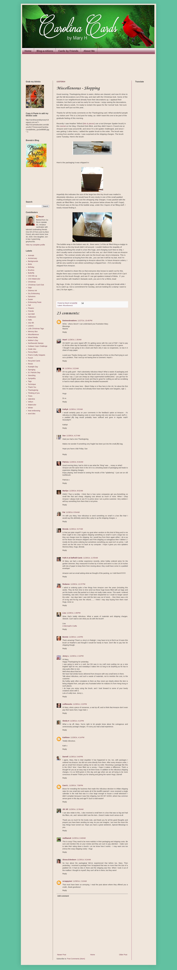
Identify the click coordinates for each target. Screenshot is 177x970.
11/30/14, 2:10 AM (80, 881)
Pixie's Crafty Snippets (36, 355)
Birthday (31, 267)
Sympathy (32, 378)
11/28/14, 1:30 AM (74, 340)
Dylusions (32, 296)
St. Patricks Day (34, 372)
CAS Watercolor (34, 279)
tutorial (63, 126)
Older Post (123, 955)
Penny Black (33, 352)
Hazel (64, 340)
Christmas (32, 282)
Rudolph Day (33, 367)
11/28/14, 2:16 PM (76, 656)
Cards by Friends (68, 51)
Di (63, 368)
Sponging (31, 370)
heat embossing (34, 411)
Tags (30, 381)
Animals (31, 255)
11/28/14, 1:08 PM (73, 613)
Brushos (31, 270)
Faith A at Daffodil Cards (72, 558)
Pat (63, 512)
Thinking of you (34, 393)
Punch (30, 358)
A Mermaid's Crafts (69, 626)
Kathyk (65, 409)
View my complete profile (35, 245)
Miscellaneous (68, 305)
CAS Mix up (32, 276)
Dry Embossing (34, 293)
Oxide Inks (32, 349)
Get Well (31, 314)
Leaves (31, 326)
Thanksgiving (33, 390)
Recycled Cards (34, 361)
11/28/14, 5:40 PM (76, 757)
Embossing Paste (34, 302)
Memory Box (33, 331)
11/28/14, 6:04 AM (76, 462)
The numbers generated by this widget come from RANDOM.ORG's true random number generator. (35, 184)
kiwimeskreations (69, 321)
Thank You (32, 387)
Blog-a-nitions (45, 51)
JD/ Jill (65, 809)
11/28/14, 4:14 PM (77, 737)
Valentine (31, 399)
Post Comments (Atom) (76, 959)
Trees (30, 396)
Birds (30, 264)
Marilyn (65, 491)
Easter (30, 299)
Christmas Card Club (36, 285)
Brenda (65, 529)
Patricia (65, 462)
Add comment (63, 896)
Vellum (30, 402)
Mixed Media (33, 337)
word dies (31, 414)
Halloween (32, 317)
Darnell (65, 757)
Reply (64, 332)
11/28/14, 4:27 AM (73, 436)
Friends (31, 311)
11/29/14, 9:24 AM (84, 860)
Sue (64, 436)
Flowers (31, 308)
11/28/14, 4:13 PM (77, 721)
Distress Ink (32, 291)
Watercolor (32, 405)
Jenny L (65, 656)
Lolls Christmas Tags (36, 329)
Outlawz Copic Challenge (37, 346)
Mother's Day (33, 340)
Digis (30, 288)
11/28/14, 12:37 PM (77, 584)
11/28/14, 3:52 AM (76, 409)
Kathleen (66, 737)
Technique (32, 384)
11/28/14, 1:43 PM (76, 637)
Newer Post (61, 955)
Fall (29, 305)
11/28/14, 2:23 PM (80, 704)
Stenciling (32, 375)
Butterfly (31, 273)
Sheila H (65, 721)
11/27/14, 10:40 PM (85, 321)
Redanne (66, 584)
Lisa (64, 613)
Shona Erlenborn (69, 860)
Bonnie (65, 637)
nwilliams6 (66, 838)
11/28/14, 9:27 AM (76, 529)
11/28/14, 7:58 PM (76, 785)
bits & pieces (88, 123)
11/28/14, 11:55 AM (90, 558)
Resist (30, 364)
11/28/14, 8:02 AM (76, 491)
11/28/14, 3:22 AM (72, 368)
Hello (30, 320)
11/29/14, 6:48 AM (79, 838)
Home (28, 51)
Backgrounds (33, 261)
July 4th (31, 323)
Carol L (65, 785)
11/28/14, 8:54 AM (73, 512)
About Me (89, 51)
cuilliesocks (67, 704)
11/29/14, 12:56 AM (76, 809)
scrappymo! (67, 881)
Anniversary (32, 258)
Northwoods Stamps (36, 343)
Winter (30, 408)
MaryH (41, 217)
